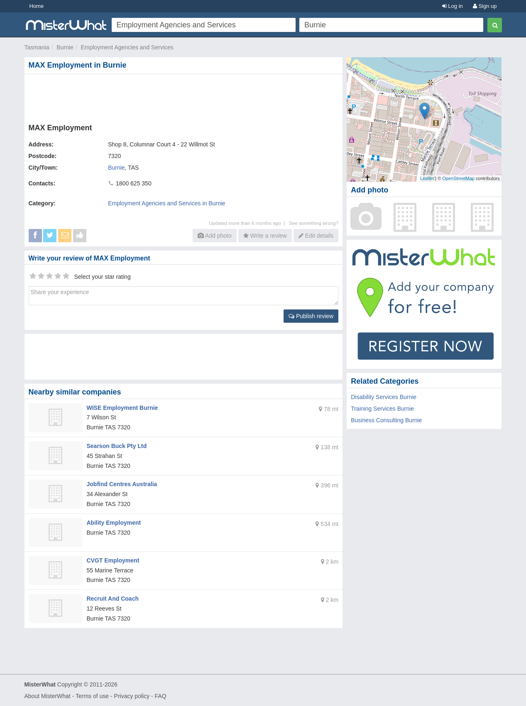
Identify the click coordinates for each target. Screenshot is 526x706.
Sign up (485, 6)
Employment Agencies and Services (127, 47)
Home (36, 6)
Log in (452, 6)
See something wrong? (313, 223)
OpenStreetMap (458, 178)
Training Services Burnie (382, 408)
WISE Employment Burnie (122, 407)
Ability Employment (114, 522)
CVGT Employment (113, 560)
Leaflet (427, 178)
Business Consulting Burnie (386, 420)
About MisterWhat (47, 696)
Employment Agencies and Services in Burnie (166, 203)
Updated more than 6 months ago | (249, 223)
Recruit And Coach (113, 598)
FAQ (160, 696)
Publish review (311, 316)
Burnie (64, 47)
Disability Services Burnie (383, 397)
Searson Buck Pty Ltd (117, 446)
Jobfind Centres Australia (122, 484)
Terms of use (92, 696)
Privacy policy (132, 696)
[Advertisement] (185, 97)
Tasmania (36, 47)
